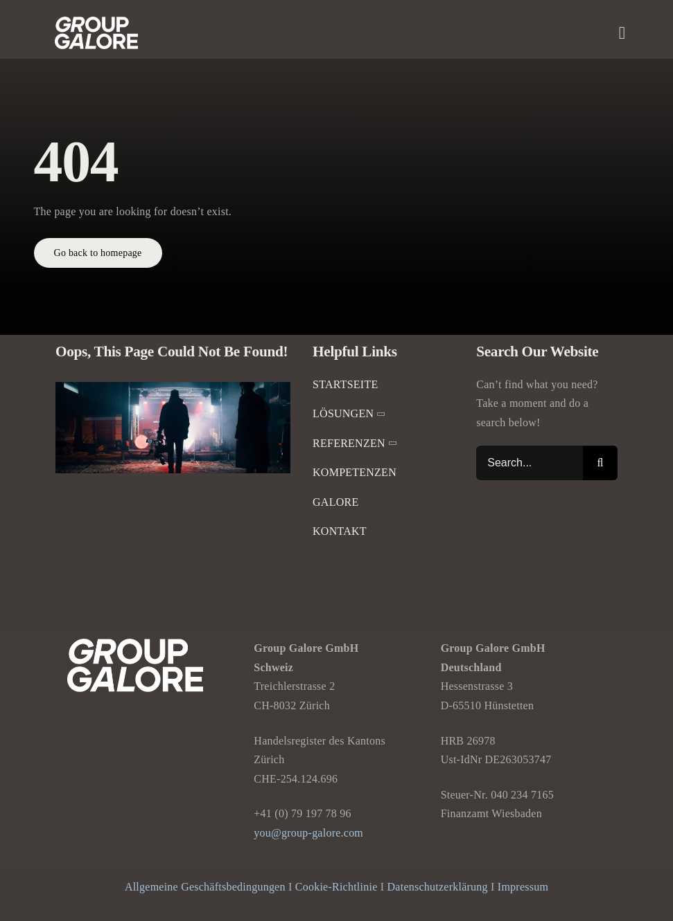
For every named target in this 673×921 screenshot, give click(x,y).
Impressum (523, 887)
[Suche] (600, 463)
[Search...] (529, 463)
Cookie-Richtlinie (336, 887)
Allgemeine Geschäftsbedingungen (205, 887)
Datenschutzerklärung (437, 887)
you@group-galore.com (308, 833)
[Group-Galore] (96, 22)
